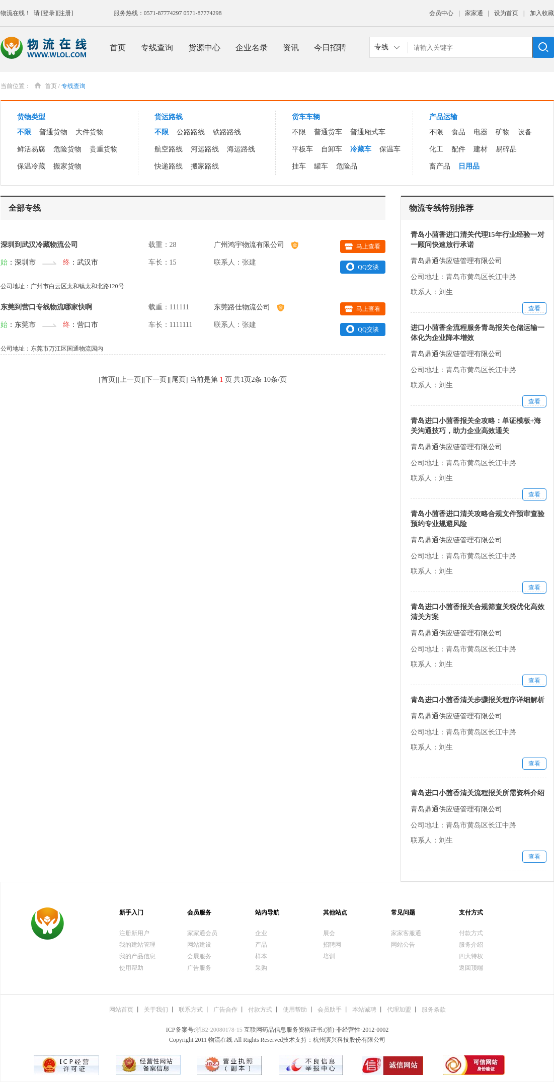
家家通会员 (202, 933)
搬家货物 (67, 166)
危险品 (346, 166)
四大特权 (471, 956)
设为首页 (506, 13)
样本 (261, 956)
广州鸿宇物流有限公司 (256, 244)
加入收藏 (542, 13)
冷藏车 (360, 149)
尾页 (179, 379)
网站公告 (403, 944)
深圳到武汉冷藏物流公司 (39, 244)
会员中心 (441, 13)
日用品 (469, 166)
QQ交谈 (362, 267)
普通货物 (53, 132)
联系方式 (191, 1009)
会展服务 (199, 956)
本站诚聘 (364, 1009)
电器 (480, 132)
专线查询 (157, 47)
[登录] (49, 13)
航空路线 (168, 149)
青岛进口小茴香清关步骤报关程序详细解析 (477, 700)
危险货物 (67, 149)
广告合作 (225, 1009)
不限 (24, 132)
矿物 (503, 132)
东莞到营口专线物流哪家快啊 (46, 307)
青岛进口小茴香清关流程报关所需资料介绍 (477, 793)
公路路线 (191, 132)
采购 (261, 967)
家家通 (474, 13)
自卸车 (331, 149)
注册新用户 (134, 933)
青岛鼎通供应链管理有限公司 (456, 261)
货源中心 (204, 47)
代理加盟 (399, 1009)
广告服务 (199, 967)
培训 (329, 956)
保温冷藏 (31, 166)
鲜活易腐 (31, 149)
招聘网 (332, 944)
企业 (261, 933)
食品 (458, 132)
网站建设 (199, 944)
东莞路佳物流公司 (249, 307)
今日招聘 (330, 47)
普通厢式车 (367, 132)
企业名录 (251, 47)
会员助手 (330, 1009)
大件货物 (89, 132)
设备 (525, 132)
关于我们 (156, 1009)
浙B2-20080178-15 (219, 1029)
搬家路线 (205, 166)
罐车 (321, 166)
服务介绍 (471, 944)
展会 (329, 933)
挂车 (299, 166)
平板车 (302, 149)
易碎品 (506, 149)
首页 (118, 47)
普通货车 (328, 132)
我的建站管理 (137, 944)
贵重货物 (104, 149)
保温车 (390, 149)
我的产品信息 (137, 956)
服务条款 (434, 1009)
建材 (480, 149)
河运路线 (205, 149)
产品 (261, 944)
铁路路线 (227, 132)
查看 (534, 308)
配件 (458, 149)
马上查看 (362, 246)
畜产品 (439, 166)
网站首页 (121, 1009)
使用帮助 (131, 967)
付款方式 (471, 933)
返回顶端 (471, 967)
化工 (436, 149)
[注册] (65, 13)
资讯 (291, 47)
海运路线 (241, 149)
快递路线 (168, 166)
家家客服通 (406, 933)
